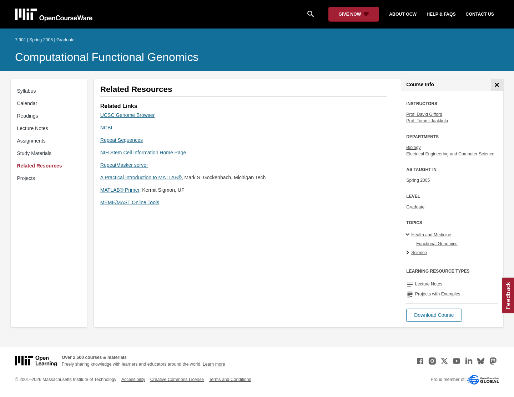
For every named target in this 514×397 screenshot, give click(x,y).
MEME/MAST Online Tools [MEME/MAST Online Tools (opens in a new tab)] (129, 202)
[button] (434, 315)
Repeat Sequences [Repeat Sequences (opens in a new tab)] (121, 140)
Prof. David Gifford (424, 114)
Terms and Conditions (230, 379)
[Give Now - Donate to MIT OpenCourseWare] (353, 14)
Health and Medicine (431, 234)
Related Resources (39, 166)
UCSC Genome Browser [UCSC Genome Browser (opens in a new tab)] (127, 115)
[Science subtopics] (408, 253)
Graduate (415, 207)
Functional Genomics (436, 243)
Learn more (214, 364)
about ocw (403, 14)
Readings (27, 116)
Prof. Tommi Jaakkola (427, 120)
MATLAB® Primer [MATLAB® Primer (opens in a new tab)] (120, 190)
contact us (480, 14)
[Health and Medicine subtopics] (408, 234)
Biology (413, 147)
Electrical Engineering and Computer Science (450, 153)
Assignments (31, 141)
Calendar (27, 103)
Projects (26, 178)
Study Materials (34, 153)
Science (419, 252)
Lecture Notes (32, 128)
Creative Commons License (177, 379)
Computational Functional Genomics (106, 57)
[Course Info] (497, 85)
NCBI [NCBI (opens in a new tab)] (106, 127)
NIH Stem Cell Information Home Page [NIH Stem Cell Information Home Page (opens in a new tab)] (143, 152)
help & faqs (441, 14)
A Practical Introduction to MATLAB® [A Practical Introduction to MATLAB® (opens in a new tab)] (141, 177)
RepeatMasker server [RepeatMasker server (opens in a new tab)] (124, 165)
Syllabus (26, 91)
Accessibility (133, 379)
